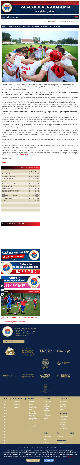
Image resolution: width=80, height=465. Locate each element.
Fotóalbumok (47, 436)
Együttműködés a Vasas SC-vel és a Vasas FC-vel (33, 413)
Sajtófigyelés (17, 408)
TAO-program (60, 436)
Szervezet (31, 405)
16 (26, 167)
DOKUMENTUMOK (61, 441)
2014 (5, 441)
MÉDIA (46, 433)
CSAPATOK (47, 399)
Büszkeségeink (32, 426)
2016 (5, 435)
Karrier (71, 436)
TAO (57, 433)
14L (38, 167)
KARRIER (71, 433)
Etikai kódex (31, 432)
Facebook (46, 442)
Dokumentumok (60, 444)
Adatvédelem (72, 456)
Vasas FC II (46, 418)
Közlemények (17, 405)
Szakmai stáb (47, 402)
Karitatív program (64, 420)
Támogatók (8, 341)
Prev (3, 195)
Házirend (31, 429)
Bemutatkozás (32, 402)
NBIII (22, 167)
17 (25, 167)
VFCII (4, 26)
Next (37, 195)
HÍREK (5, 399)
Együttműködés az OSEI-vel (33, 419)
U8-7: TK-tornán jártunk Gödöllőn (13, 322)
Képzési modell (32, 423)
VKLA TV (46, 439)
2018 (5, 429)
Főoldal (45, 21)
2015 (5, 438)
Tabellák (62, 409)
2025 (5, 408)
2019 (5, 426)
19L (34, 167)
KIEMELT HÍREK (17, 399)
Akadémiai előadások (62, 423)
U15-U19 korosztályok (47, 405)
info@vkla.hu (24, 335)
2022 (5, 417)
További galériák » (33, 291)
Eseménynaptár (63, 402)
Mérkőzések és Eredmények (63, 405)
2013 (5, 444)
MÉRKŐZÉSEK (63, 399)
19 (23, 167)
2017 (5, 432)
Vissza (4, 163)
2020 (5, 423)
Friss (5, 402)
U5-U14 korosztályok (47, 409)
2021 (5, 420)
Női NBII (31, 167)
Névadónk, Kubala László (33, 408)
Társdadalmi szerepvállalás (63, 427)
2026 (5, 405)
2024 (5, 411)
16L (36, 167)
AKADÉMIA (31, 399)
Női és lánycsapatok (47, 414)
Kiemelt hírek (17, 402)
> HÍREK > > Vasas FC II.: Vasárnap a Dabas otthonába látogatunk (60, 21)
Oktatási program (64, 417)
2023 (52, 21)
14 (29, 167)
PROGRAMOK (63, 414)
